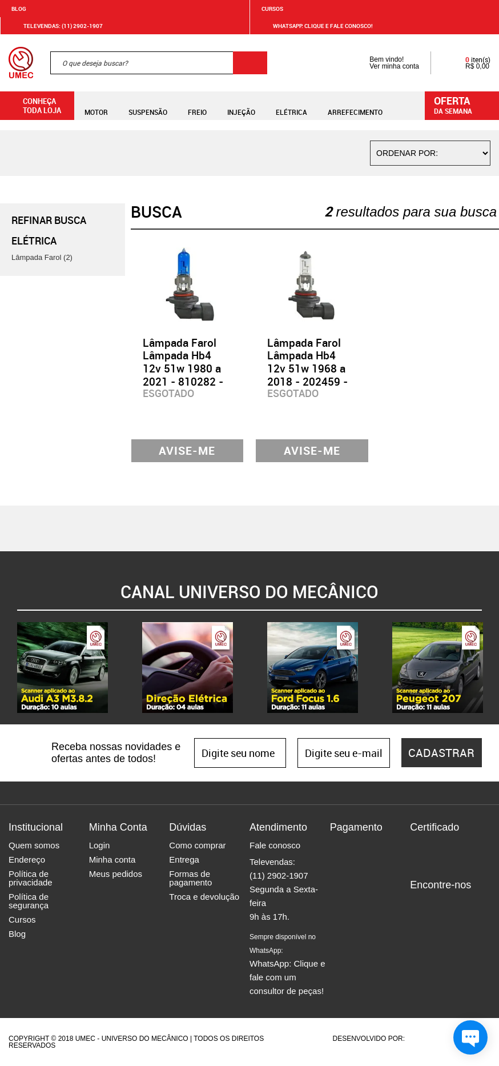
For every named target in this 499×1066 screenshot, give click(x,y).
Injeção (241, 105)
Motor (96, 105)
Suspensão (147, 105)
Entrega (184, 859)
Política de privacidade (31, 878)
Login (99, 845)
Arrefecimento (355, 105)
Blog (18, 9)
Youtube (478, 904)
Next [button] (490, 667)
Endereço (27, 859)
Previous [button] (8, 667)
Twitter (458, 904)
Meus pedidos (115, 874)
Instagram (438, 904)
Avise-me (187, 450)
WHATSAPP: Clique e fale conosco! (316, 25)
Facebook (418, 904)
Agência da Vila (426, 1038)
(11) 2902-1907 (279, 875)
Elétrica (291, 105)
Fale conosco (275, 845)
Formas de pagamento (190, 878)
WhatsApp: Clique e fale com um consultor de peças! (287, 964)
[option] (62, 667)
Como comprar (197, 845)
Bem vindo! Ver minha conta (383, 62)
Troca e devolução (204, 896)
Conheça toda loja (33, 105)
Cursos (272, 9)
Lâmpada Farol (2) (42, 257)
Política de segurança (29, 901)
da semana (463, 104)
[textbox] (158, 62)
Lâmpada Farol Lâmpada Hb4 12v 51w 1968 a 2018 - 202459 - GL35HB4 (307, 368)
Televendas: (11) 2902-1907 (56, 25)
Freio (197, 105)
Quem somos (34, 845)
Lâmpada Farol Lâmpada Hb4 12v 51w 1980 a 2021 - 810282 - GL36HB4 (183, 368)
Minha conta (112, 859)
